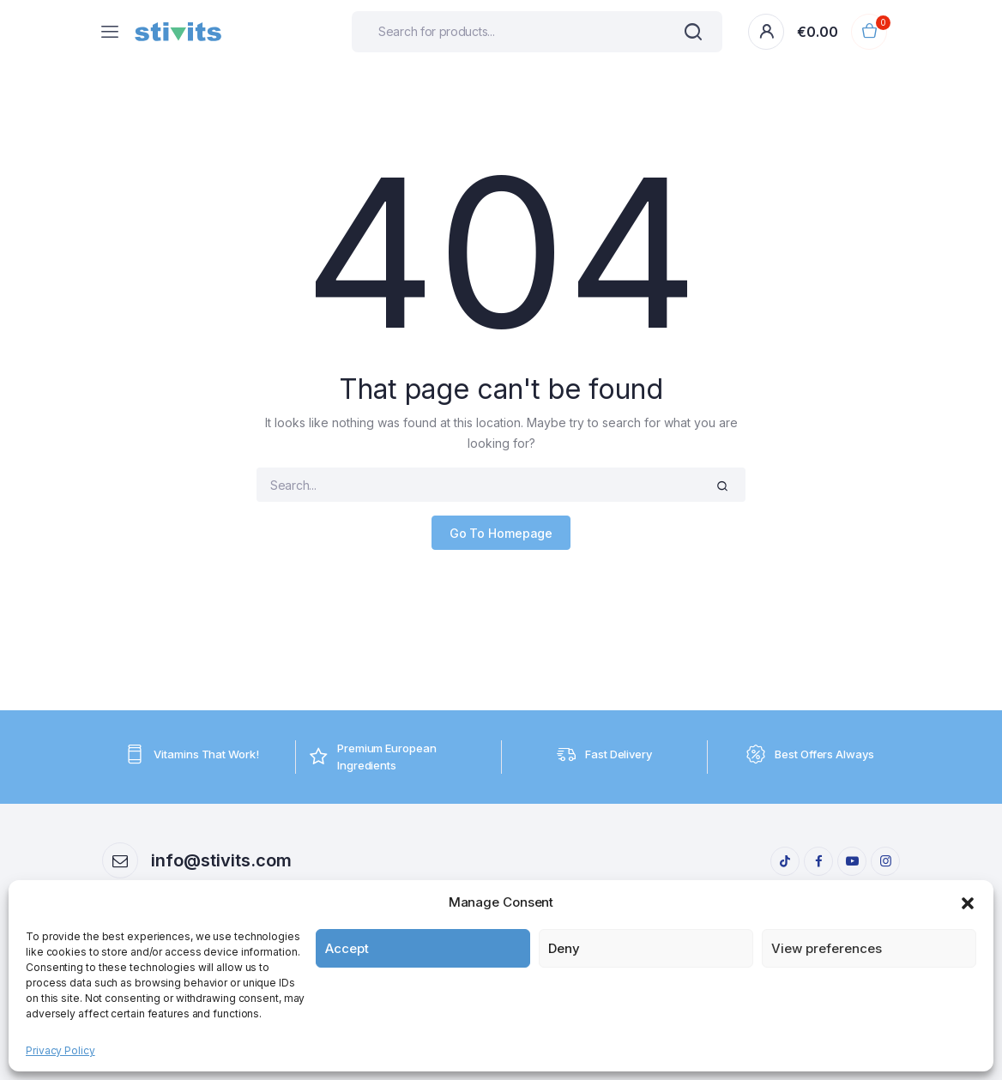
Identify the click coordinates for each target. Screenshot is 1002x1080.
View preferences (826, 948)
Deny (564, 948)
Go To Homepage (501, 533)
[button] (967, 902)
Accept (347, 948)
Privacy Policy (60, 1050)
